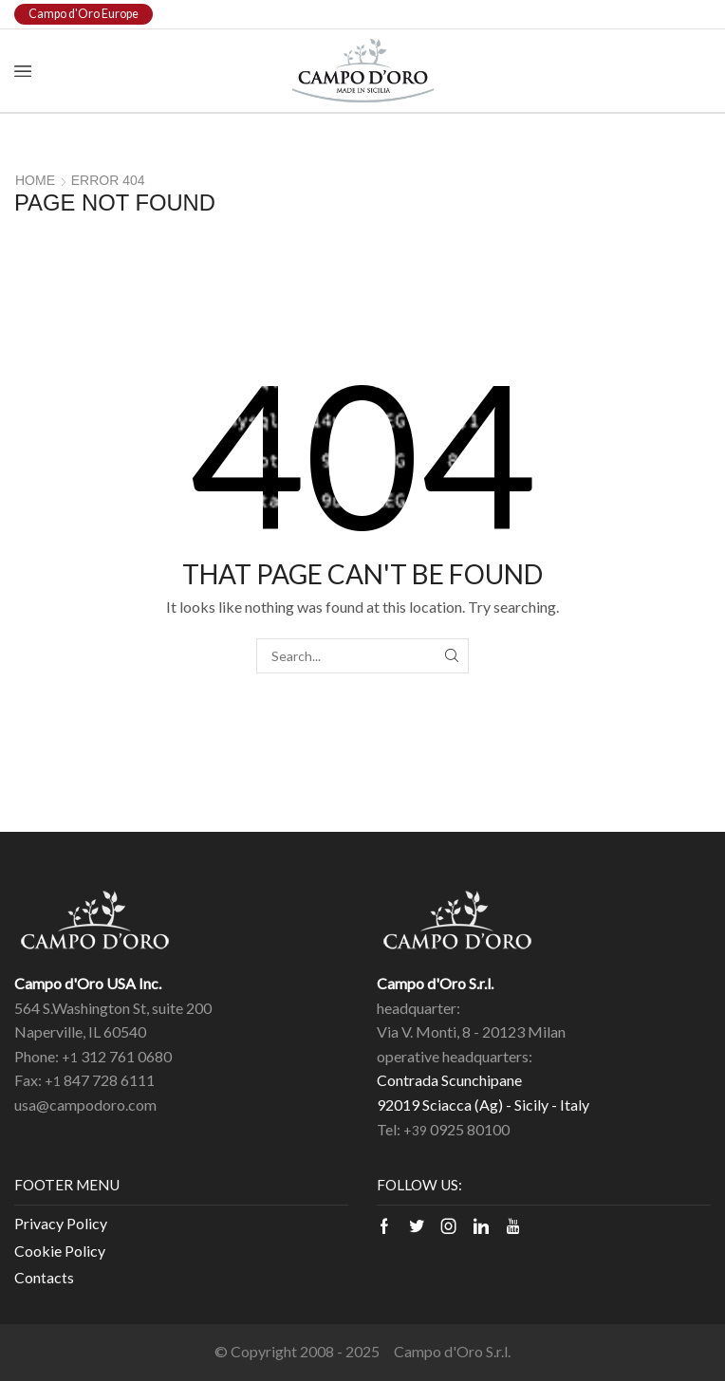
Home (35, 180)
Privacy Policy (60, 1223)
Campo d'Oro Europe (83, 14)
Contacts (44, 1277)
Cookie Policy (59, 1251)
